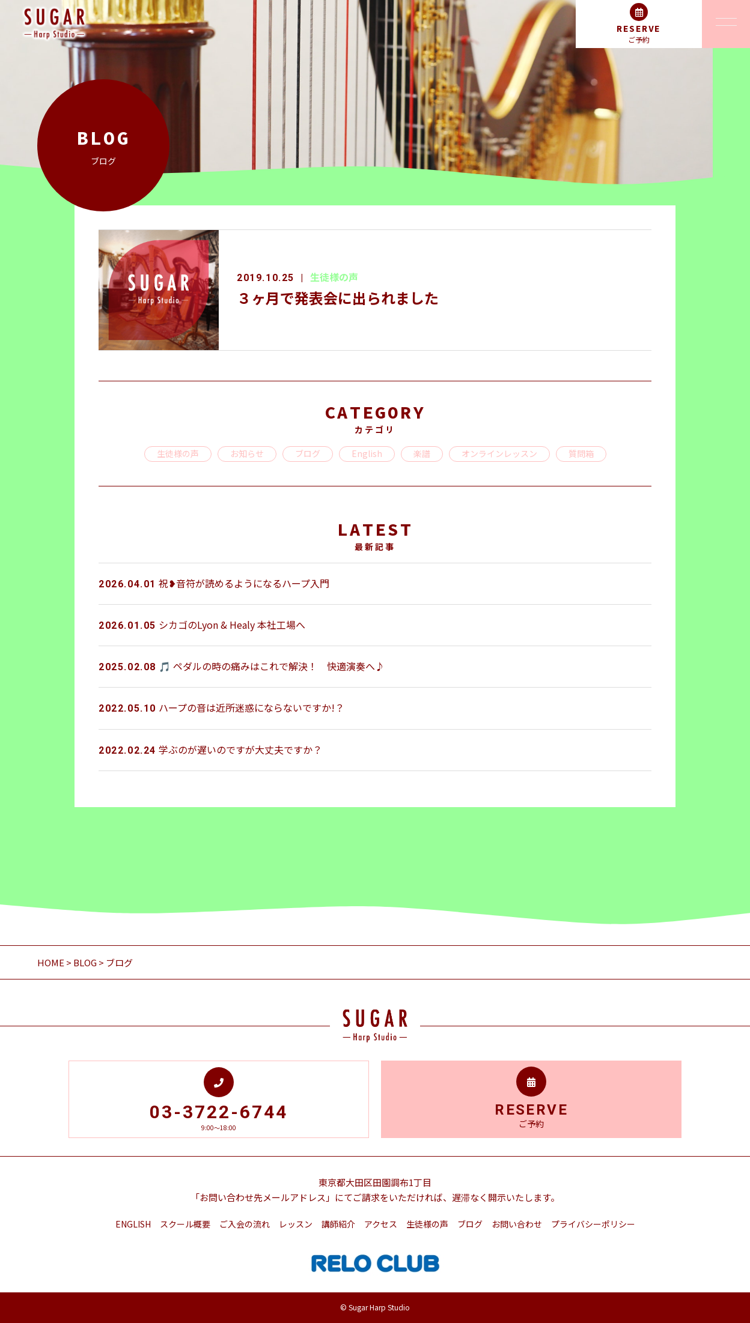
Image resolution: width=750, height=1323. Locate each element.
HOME (51, 962)
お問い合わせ (517, 1224)
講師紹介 (338, 1224)
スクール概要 (185, 1224)
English (367, 453)
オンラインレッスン (499, 453)
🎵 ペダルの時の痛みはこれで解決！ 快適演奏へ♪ (242, 666)
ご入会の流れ (244, 1224)
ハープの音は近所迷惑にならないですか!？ (221, 707)
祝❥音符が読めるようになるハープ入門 (214, 583)
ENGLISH (133, 1224)
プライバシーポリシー (593, 1224)
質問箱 (581, 453)
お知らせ (247, 453)
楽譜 (421, 453)
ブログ (307, 453)
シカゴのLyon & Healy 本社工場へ (202, 624)
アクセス (380, 1224)
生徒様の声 (334, 277)
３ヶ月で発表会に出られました (338, 297)
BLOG (85, 962)
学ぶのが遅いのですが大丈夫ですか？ (210, 749)
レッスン (295, 1224)
